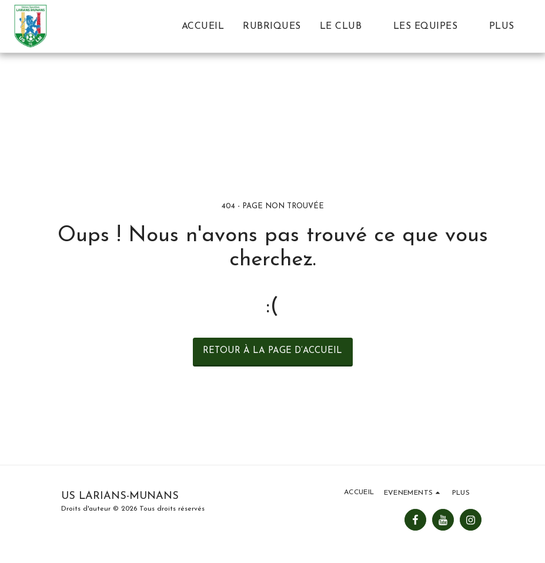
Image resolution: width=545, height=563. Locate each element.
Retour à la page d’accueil (272, 351)
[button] (347, 26)
